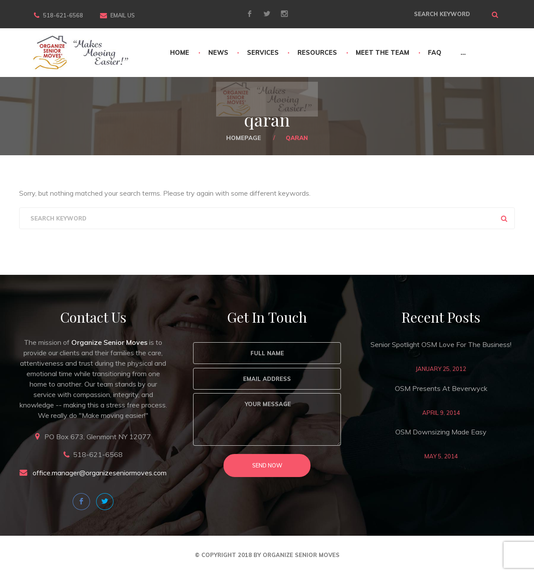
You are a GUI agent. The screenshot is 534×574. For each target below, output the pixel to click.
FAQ (434, 53)
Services (263, 53)
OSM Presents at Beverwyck (441, 388)
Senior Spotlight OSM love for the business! (440, 344)
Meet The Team (382, 53)
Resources (317, 53)
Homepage (243, 137)
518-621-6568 (63, 15)
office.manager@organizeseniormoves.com (100, 472)
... (463, 53)
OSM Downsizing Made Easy (441, 431)
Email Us (122, 15)
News (218, 53)
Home (179, 53)
